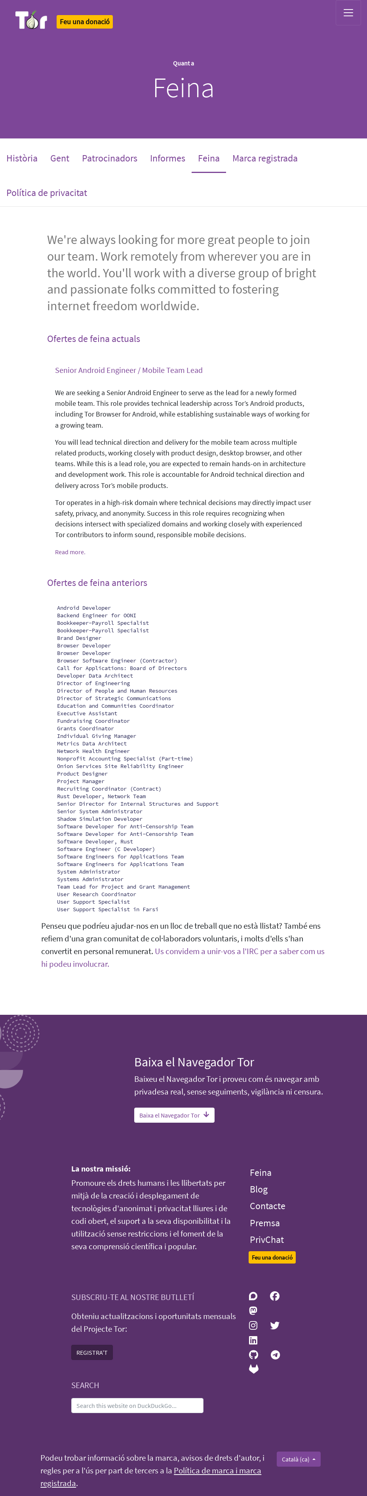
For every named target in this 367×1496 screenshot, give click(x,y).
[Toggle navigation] (348, 12)
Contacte (267, 1206)
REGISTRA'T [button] (92, 1352)
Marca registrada (265, 158)
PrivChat (267, 1239)
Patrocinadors (109, 158)
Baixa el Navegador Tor (174, 1115)
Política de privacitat (46, 192)
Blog (259, 1189)
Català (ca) (296, 1459)
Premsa (265, 1223)
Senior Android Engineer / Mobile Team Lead (129, 370)
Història (22, 158)
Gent (59, 158)
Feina (212, 157)
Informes (167, 158)
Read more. (70, 552)
